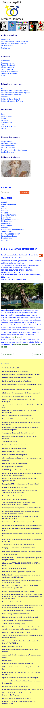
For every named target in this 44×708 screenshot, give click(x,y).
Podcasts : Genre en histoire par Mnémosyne (16, 698)
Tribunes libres (7, 232)
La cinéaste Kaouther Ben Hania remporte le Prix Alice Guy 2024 (22, 689)
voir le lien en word (20, 344)
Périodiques (6, 217)
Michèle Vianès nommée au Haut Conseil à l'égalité (18, 591)
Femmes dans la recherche (11, 95)
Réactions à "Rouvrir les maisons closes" (15, 463)
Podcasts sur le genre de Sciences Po (14, 448)
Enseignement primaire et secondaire (14, 90)
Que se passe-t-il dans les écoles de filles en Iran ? (18, 433)
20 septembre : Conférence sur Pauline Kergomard (18, 544)
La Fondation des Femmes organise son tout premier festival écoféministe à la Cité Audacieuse (21, 576)
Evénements (5, 61)
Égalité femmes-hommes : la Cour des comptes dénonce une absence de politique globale (21, 581)
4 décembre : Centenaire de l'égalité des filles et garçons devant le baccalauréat (22, 682)
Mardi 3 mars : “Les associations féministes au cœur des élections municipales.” (20, 429)
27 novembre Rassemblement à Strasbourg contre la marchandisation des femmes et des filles (18, 503)
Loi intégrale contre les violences (12, 467)
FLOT (3, 88)
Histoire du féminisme (9, 144)
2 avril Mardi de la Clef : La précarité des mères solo (18, 620)
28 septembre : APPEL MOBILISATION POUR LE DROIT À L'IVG (21, 564)
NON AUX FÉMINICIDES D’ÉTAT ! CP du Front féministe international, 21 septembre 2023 (20, 587)
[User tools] (41, 255)
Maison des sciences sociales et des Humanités (17, 390)
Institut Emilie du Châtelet (10, 99)
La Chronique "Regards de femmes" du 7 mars (17, 381)
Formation (5, 97)
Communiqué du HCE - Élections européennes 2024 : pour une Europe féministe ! (22, 559)
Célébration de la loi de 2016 (11, 368)
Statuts (4, 209)
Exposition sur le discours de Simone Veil (15, 686)
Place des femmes (8, 148)
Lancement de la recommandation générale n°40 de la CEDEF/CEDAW (19, 702)
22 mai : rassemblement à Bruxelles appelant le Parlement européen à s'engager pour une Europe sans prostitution (20, 628)
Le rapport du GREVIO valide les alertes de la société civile (20, 484)
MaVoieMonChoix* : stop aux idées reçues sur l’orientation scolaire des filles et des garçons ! (20, 512)
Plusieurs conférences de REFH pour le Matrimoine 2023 (20, 617)
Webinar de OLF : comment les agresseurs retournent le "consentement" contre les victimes (19, 491)
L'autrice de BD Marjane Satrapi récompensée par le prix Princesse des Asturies (20, 517)
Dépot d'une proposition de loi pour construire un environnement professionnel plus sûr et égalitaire (22, 474)
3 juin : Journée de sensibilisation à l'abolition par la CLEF (20, 610)
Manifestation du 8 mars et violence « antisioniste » (18, 663)
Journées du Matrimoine (9, 554)
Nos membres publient (10, 234)
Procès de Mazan (7, 660)
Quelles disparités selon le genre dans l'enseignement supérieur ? (22, 385)
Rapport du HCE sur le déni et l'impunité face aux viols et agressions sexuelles (20, 480)
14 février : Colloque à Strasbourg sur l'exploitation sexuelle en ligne (21, 668)
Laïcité (3, 75)
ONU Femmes (6, 122)
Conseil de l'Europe (6, 116)
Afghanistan (4, 120)
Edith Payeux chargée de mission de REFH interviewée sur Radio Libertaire (20, 411)
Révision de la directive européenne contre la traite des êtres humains (21, 529)
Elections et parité (7, 67)
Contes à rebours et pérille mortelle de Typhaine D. (18, 522)
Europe (3, 114)
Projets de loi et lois (8, 65)
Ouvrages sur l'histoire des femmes (14, 150)
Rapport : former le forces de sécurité (14, 568)
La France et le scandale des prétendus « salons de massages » (22, 551)
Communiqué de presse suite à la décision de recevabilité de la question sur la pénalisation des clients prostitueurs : (22, 606)
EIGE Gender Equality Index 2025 (13, 451)
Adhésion (5, 211)
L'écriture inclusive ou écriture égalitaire (14, 455)
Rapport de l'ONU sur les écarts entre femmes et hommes (20, 419)
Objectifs (4, 206)
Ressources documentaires (12, 230)
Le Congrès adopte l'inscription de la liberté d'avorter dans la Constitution (21, 673)
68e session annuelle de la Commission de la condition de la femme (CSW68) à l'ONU (21, 642)
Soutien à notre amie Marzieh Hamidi (13, 445)
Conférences (6, 238)
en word (12, 337)
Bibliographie (6, 221)
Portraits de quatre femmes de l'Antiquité (15, 371)
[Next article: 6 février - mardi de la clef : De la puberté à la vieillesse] (37, 354)
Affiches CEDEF (7, 46)
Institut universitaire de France (12, 101)
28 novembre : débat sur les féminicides (14, 499)
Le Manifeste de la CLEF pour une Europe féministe (18, 572)
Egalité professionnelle (9, 71)
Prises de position (7, 63)
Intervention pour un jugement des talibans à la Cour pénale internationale (21, 423)
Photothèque (6, 225)
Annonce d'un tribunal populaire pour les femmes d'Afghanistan (22, 525)
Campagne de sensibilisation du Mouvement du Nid (18, 548)
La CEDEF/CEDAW (8, 126)
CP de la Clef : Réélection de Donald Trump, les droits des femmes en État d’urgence (20, 694)
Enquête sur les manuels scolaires (13, 44)
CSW (2, 124)
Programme (5, 39)
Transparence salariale (9, 441)
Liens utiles (6, 223)
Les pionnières (6, 141)
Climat (3, 129)
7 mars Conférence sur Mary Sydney (13, 623)
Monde (3, 118)
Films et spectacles (9, 236)
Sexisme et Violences (9, 73)
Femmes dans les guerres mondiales (14, 42)
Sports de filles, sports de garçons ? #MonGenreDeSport (20, 678)
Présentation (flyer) (9, 204)
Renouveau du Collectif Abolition (12, 602)
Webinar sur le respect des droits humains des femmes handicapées (19, 400)
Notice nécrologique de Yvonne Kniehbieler (15, 614)
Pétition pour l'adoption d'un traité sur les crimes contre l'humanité (19, 437)
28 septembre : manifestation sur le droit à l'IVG (17, 396)
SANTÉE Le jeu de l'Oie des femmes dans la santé (18, 470)
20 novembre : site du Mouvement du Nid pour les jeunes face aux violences (21, 540)
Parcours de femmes (8, 146)
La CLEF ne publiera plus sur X (12, 646)
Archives (4, 240)
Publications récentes (10, 219)
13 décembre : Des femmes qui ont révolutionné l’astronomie (21, 393)
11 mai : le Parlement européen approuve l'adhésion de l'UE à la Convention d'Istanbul (22, 637)
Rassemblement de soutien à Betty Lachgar (16, 496)
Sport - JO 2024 (7, 69)
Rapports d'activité (9, 215)
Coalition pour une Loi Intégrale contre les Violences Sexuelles (21, 508)
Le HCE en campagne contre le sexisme (15, 487)
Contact (4, 213)
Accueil (4, 202)
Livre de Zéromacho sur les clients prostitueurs (17, 416)
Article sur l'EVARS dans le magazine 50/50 (16, 632)
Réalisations (5, 48)
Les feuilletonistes (7, 152)
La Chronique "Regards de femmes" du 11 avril (17, 378)
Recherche (25, 192)
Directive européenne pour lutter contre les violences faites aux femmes (22, 535)
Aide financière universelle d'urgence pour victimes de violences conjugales (22, 459)
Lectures (4, 228)
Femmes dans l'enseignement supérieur (15, 93)
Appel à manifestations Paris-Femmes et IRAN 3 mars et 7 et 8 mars (22, 406)
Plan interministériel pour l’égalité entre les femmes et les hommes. (20, 651)
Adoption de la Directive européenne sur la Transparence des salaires (21, 656)
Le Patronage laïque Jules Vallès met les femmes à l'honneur (21, 374)
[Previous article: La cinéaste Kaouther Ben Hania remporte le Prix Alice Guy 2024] (7, 354)
